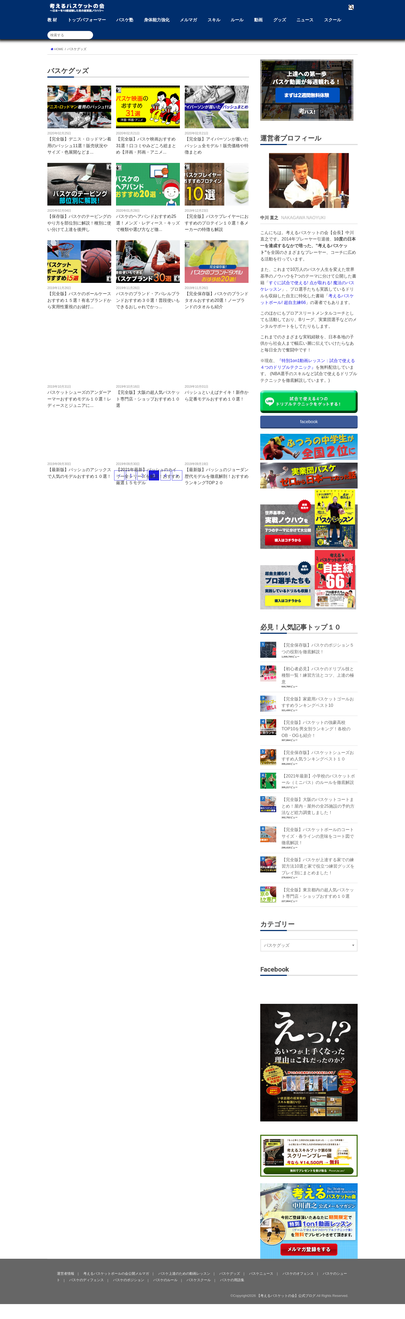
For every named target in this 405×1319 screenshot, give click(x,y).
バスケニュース (261, 1288)
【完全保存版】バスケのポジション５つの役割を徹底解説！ (318, 648)
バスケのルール (165, 1295)
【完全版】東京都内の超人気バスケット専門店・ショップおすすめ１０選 (318, 894)
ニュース (304, 20)
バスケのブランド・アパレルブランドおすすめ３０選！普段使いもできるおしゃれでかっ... (148, 300)
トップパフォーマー (87, 20)
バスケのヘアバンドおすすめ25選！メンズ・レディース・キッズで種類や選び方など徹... (148, 223)
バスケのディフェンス (86, 1295)
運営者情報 (65, 1288)
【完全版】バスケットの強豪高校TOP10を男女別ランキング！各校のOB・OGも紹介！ (316, 729)
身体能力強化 (157, 20)
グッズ (279, 20)
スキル (214, 20)
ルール (237, 20)
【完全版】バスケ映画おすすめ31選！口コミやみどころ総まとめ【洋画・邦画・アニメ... (146, 145)
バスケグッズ (229, 1288)
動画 (258, 20)
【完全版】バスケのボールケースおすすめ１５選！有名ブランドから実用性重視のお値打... (79, 300)
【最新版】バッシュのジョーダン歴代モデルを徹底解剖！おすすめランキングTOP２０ (217, 476)
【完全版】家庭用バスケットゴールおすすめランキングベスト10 (318, 702)
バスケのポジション (128, 1295)
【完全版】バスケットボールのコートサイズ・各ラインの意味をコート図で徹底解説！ (318, 837)
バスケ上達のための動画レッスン (184, 1288)
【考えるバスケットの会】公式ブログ (286, 1311)
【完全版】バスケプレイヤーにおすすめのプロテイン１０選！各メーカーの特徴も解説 (217, 223)
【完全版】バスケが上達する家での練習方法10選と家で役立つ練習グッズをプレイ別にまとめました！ (318, 867)
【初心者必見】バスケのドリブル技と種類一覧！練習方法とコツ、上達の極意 (318, 675)
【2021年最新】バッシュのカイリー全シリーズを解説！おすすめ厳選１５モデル (148, 476)
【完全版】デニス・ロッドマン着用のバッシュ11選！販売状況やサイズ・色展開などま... (79, 145)
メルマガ (188, 20)
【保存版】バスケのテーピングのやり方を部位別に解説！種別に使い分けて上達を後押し (79, 223)
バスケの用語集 (232, 1295)
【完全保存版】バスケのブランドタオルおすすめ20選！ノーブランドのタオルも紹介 (217, 300)
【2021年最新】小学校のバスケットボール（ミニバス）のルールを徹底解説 (318, 779)
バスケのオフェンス (297, 1288)
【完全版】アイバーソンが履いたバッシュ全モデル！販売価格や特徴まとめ (217, 145)
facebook (309, 421)
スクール (332, 20)
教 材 (52, 20)
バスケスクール (198, 1295)
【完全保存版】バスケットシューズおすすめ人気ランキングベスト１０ (318, 756)
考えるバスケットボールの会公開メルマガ (116, 1288)
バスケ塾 (124, 20)
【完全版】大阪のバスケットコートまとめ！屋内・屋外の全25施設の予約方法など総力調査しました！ (318, 807)
